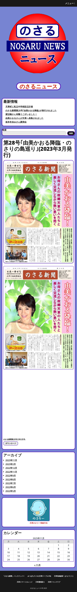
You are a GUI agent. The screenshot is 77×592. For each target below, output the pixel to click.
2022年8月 (10, 479)
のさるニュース (39, 86)
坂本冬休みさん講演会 (16, 121)
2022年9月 (10, 475)
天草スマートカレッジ (24, 582)
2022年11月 (11, 471)
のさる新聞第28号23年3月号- (14, 439)
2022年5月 (10, 490)
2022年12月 (11, 467)
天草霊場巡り (40, 582)
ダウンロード (10, 443)
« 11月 (37, 565)
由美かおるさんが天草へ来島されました (24, 118)
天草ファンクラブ (54, 582)
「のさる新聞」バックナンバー (14, 576)
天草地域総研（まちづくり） (64, 576)
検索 (4, 129)
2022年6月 (10, 487)
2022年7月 (10, 483)
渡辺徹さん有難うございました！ (21, 114)
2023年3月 (10, 464)
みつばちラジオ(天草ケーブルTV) (39, 576)
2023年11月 (11, 460)
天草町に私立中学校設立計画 (19, 106)
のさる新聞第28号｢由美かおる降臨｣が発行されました (31, 110)
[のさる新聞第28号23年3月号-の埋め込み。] (38, 402)
